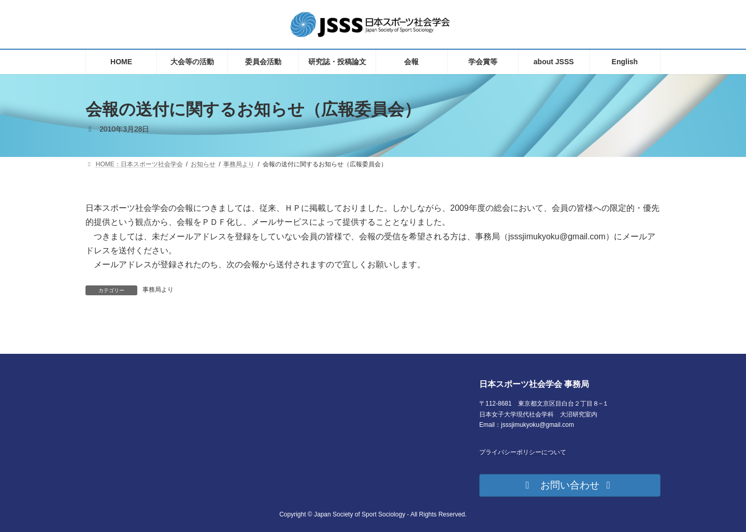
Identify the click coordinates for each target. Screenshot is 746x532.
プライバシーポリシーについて (522, 452)
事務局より (158, 289)
